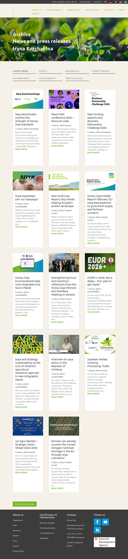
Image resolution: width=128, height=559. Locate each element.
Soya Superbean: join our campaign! (26, 197)
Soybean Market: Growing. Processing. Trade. (98, 363)
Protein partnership (47, 528)
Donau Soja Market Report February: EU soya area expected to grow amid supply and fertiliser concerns (100, 204)
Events (32, 452)
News (121, 10)
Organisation (18, 520)
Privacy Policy (18, 551)
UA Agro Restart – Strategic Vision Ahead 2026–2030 (26, 444)
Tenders (16, 535)
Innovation (34, 128)
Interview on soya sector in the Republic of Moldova (62, 364)
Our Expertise (54, 10)
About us (37, 10)
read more (21, 149)
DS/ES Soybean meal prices (64, 2)
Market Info (73, 10)
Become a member (47, 523)
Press (15, 541)
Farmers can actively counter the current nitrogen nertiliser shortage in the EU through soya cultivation (63, 449)
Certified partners (47, 533)
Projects (108, 10)
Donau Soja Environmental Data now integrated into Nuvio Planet (27, 282)
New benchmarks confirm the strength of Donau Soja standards (26, 119)
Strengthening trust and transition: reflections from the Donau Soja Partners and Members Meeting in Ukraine (63, 286)
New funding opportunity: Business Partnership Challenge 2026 (96, 121)
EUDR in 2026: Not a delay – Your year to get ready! (99, 281)
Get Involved (91, 10)
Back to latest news (24, 504)
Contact (98, 2)
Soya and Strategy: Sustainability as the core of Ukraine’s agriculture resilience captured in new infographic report (27, 369)
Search (36, 14)
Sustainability (21, 206)
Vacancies (17, 530)
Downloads (85, 2)
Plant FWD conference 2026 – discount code (62, 118)
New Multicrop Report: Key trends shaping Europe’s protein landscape (62, 201)
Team (15, 525)
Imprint (16, 546)
